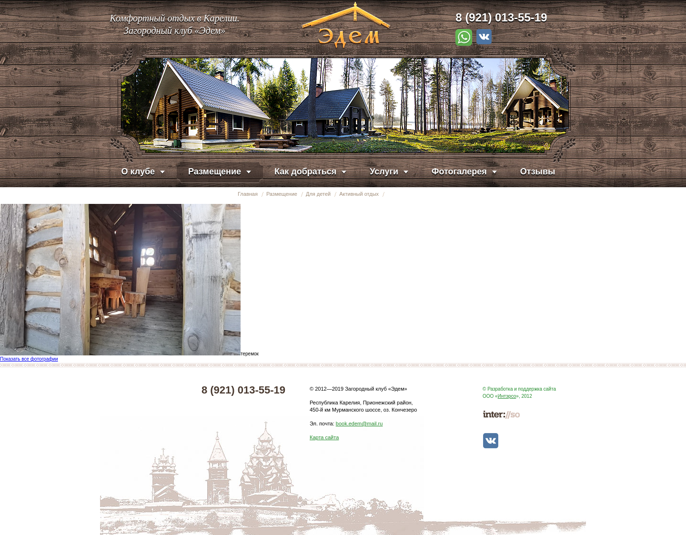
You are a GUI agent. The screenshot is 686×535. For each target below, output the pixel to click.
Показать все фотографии (29, 359)
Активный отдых (359, 194)
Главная (248, 194)
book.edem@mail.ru (359, 423)
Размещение (281, 194)
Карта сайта (324, 437)
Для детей (318, 194)
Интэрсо (507, 396)
